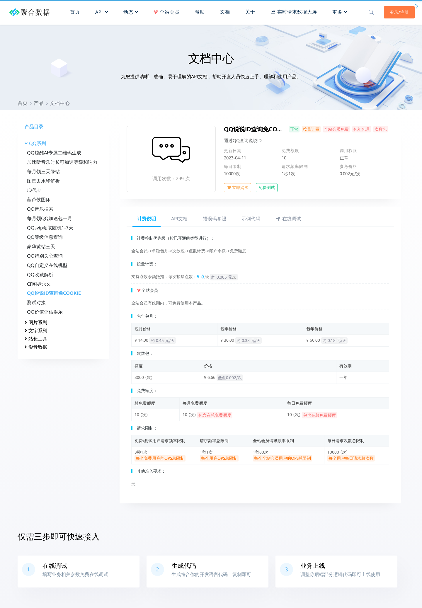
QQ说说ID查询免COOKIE (54, 293)
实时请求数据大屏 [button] (293, 10)
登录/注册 (395, 11)
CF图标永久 (39, 284)
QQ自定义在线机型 (47, 265)
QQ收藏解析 (40, 274)
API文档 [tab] (179, 219)
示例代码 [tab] (250, 219)
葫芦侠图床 (38, 199)
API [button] (101, 10)
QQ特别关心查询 (45, 256)
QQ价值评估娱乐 (45, 312)
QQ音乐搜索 (40, 209)
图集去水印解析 (43, 181)
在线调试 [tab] (288, 219)
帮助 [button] (199, 10)
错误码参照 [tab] (214, 219)
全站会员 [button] (166, 10)
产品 (39, 103)
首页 (23, 103)
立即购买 (238, 187)
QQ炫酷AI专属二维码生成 (54, 153)
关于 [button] (250, 10)
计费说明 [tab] (146, 219)
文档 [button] (224, 10)
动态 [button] (130, 10)
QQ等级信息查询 (45, 237)
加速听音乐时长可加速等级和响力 (62, 162)
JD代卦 (34, 190)
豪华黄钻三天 (41, 246)
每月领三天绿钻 (43, 171)
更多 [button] (339, 10)
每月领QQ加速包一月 (49, 218)
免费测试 (266, 187)
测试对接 (36, 302)
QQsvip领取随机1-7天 (50, 228)
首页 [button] (74, 10)
